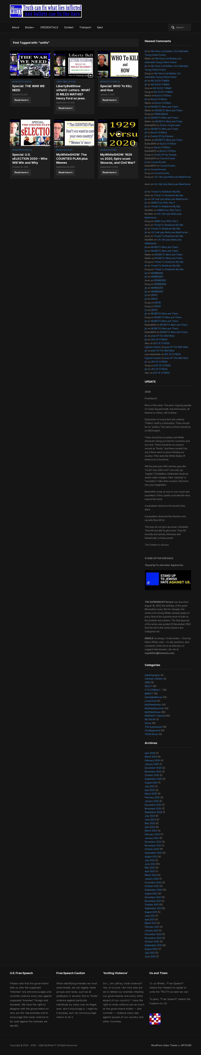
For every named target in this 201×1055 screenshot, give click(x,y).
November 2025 (153, 771)
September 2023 (153, 852)
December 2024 (153, 804)
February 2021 (152, 926)
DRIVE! (154, 295)
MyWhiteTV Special (22, 81)
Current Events (167, 158)
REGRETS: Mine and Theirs (164, 106)
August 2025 (151, 782)
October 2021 (152, 904)
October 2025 (152, 775)
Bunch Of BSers (163, 95)
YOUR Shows (151, 734)
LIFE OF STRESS (159, 339)
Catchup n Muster (154, 678)
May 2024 (150, 823)
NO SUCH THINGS (160, 80)
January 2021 (151, 930)
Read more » (22, 100)
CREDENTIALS (49, 27)
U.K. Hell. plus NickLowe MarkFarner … (170, 199)
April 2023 (150, 871)
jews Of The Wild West (162, 335)
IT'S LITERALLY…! (153, 690)
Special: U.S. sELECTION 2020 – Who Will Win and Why (29, 158)
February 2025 (152, 797)
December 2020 (153, 934)
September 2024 (153, 812)
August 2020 (151, 949)
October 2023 (152, 849)
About (15, 27)
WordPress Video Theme (164, 1045)
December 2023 (153, 841)
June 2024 (150, 819)
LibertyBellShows (66, 81)
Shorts (148, 723)
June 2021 (150, 915)
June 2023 (150, 864)
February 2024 (152, 834)
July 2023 (150, 860)
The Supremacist (153, 726)
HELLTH (149, 686)
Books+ (29, 27)
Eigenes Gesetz (153, 347)
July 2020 (150, 952)
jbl (146, 51)
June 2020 (150, 956)
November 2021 (153, 901)
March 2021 (150, 923)
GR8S (147, 682)
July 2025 (150, 786)
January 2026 (152, 764)
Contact (68, 27)
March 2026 (151, 756)
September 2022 (153, 889)
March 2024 (151, 830)
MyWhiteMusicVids (154, 708)
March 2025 (151, 793)
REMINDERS (157, 273)
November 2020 (153, 938)
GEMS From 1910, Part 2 (163, 202)
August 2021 (151, 912)
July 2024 (150, 816)
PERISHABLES (161, 114)
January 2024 (152, 838)
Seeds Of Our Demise (162, 136)
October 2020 (152, 941)
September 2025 (153, 779)
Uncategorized (152, 730)
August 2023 (151, 856)
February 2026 (152, 760)
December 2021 (153, 897)
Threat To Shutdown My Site (165, 191)
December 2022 (153, 882)
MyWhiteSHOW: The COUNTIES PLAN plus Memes (72, 158)
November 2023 (153, 845)
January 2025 (152, 801)
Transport (85, 27)
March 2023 (151, 875)
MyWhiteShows (64, 150)
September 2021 (153, 908)
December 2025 (153, 768)
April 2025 (150, 790)
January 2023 (152, 878)
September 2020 (153, 945)
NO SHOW (150, 719)
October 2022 (152, 886)
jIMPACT (149, 693)
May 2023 (150, 867)
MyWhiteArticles (153, 704)
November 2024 (153, 808)
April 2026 (150, 753)
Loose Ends (151, 701)
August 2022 (151, 893)
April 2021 (150, 919)
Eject (100, 27)
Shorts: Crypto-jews (170, 125)
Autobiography (152, 675)
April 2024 (150, 827)
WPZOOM (186, 1045)
